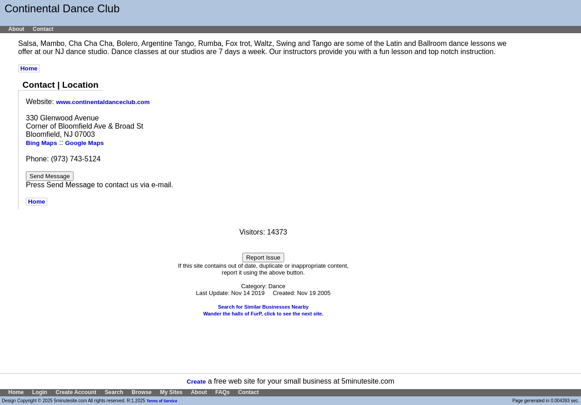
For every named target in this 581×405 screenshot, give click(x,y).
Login (39, 392)
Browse (142, 392)
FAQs (222, 392)
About (16, 29)
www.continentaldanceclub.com (102, 102)
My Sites (171, 392)
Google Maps (84, 143)
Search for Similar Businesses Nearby (263, 307)
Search (114, 392)
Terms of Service (162, 401)
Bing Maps (41, 143)
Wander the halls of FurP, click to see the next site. (263, 313)
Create (196, 381)
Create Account (75, 392)
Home (29, 68)
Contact (43, 29)
